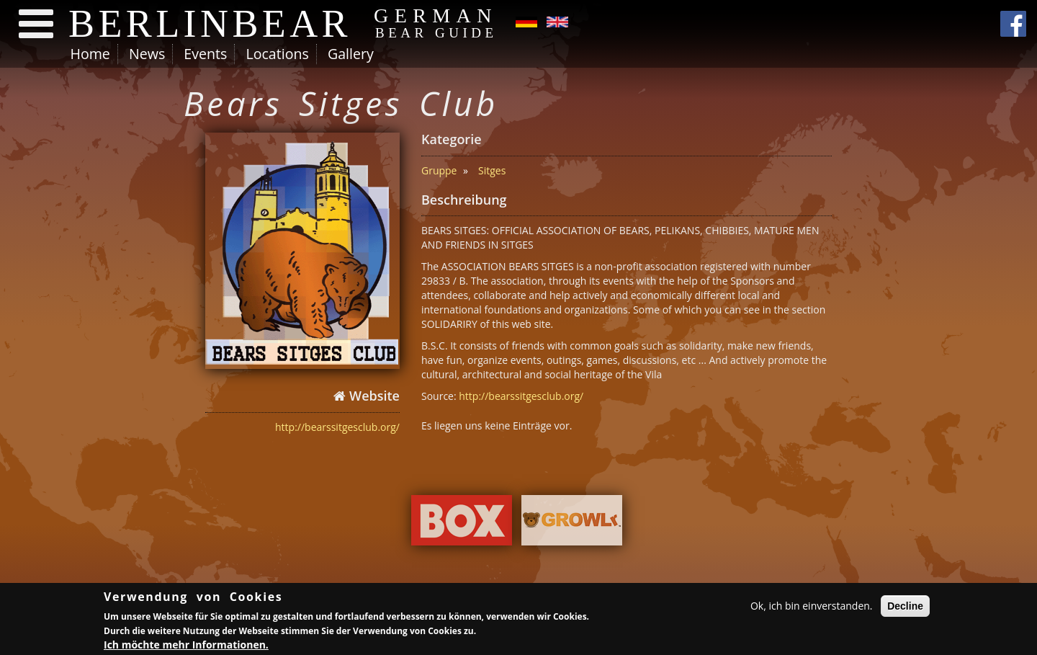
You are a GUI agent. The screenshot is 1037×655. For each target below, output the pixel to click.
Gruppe (439, 170)
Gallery (351, 53)
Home (90, 53)
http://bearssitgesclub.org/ (337, 427)
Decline (905, 608)
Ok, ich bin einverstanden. (811, 608)
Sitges (492, 170)
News (147, 53)
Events (205, 53)
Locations (277, 53)
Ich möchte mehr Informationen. (186, 646)
